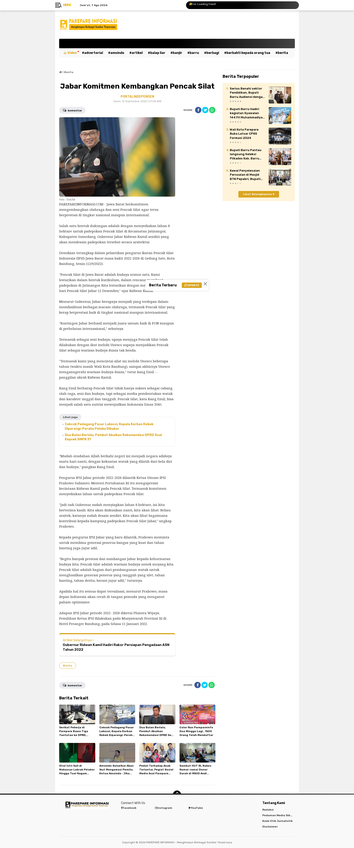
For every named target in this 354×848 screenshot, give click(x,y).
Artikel (137, 53)
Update (191, 285)
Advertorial (93, 53)
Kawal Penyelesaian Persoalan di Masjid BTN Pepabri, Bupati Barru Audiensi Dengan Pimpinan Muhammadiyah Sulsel (247, 175)
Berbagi (212, 53)
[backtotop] (177, 795)
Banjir (177, 53)
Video (72, 53)
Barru (194, 53)
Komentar (72, 110)
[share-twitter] (205, 110)
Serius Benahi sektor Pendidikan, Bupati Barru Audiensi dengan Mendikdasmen (247, 93)
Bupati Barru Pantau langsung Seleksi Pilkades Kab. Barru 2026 (245, 154)
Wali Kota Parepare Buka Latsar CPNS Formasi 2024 (244, 133)
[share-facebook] (198, 110)
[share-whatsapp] (212, 110)
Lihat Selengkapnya (259, 194)
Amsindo (117, 53)
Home (67, 5)
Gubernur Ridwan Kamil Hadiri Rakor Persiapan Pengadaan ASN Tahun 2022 (116, 647)
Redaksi (268, 809)
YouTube (196, 807)
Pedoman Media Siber (277, 815)
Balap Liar (157, 53)
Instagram (163, 807)
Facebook (128, 807)
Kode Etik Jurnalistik (277, 821)
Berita (283, 53)
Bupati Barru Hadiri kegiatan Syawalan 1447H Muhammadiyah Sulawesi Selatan (247, 113)
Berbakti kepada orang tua (248, 53)
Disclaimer (270, 826)
